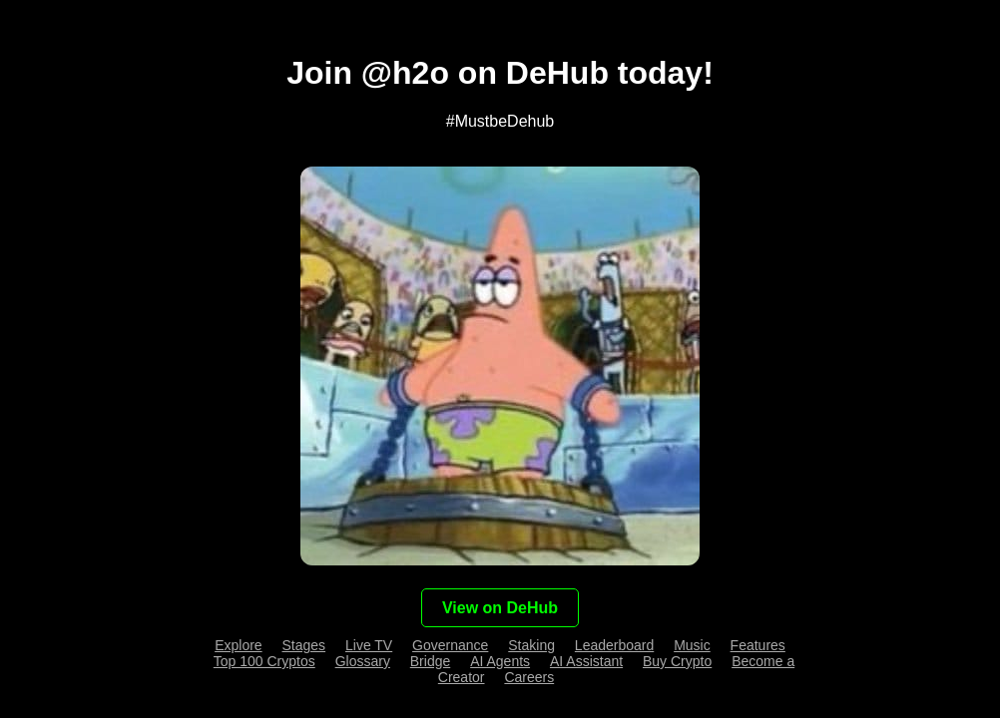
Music (692, 645)
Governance (450, 645)
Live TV (368, 645)
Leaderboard (614, 645)
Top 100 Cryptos (264, 661)
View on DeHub (500, 607)
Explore (238, 645)
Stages (304, 645)
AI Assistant (586, 661)
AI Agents (500, 661)
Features (758, 645)
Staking (531, 645)
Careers (529, 677)
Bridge (430, 661)
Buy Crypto (677, 661)
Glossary (362, 661)
